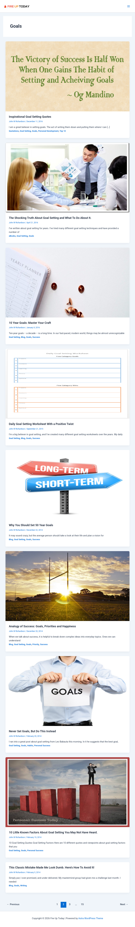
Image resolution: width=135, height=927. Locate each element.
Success (36, 337)
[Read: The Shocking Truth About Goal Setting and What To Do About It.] (68, 177)
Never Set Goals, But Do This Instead (32, 731)
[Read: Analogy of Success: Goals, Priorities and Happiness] (68, 585)
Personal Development (48, 131)
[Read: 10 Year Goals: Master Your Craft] (68, 282)
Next (124, 904)
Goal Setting (25, 131)
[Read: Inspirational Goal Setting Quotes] (68, 76)
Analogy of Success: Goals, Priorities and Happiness (42, 626)
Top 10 (63, 131)
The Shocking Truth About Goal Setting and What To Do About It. (50, 217)
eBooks (12, 236)
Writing (23, 885)
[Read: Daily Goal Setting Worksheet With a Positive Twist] (68, 383)
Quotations (14, 131)
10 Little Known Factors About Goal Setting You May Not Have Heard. (53, 832)
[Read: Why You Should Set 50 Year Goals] (68, 484)
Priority (35, 644)
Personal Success (42, 745)
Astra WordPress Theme (90, 918)
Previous (13, 904)
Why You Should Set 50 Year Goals (31, 525)
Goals (34, 131)
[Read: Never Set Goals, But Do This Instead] (68, 690)
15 (82, 904)
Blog (23, 337)
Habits (30, 745)
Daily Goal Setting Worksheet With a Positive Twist (41, 424)
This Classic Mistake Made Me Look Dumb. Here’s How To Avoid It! (51, 867)
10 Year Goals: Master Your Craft (30, 322)
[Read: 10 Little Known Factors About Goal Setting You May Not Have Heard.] (68, 792)
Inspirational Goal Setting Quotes (30, 116)
